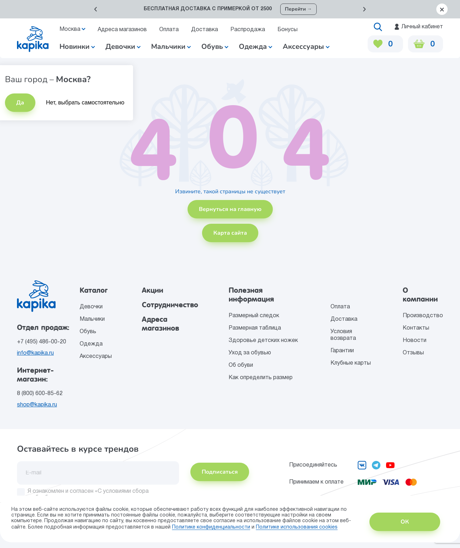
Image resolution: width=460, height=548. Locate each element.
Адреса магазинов (122, 29)
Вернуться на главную (230, 209)
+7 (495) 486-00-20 (41, 341)
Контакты (416, 328)
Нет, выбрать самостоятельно (85, 102)
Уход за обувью (250, 352)
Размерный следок (254, 315)
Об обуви (241, 365)
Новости (414, 340)
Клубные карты (350, 363)
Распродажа (247, 29)
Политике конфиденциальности (211, 527)
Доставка (204, 29)
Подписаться (220, 472)
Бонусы (287, 29)
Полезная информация (251, 294)
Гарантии (342, 350)
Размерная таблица (255, 328)
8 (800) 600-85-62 (40, 393)
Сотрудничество (170, 305)
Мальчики (171, 46)
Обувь (88, 331)
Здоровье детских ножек (263, 340)
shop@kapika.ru (37, 405)
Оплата (169, 29)
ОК (405, 522)
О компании (420, 294)
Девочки (122, 46)
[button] (95, 9)
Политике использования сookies (297, 527)
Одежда (91, 344)
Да (20, 103)
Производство (423, 315)
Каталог (94, 290)
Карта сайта (230, 233)
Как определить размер (261, 377)
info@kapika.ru (35, 353)
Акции (152, 290)
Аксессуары (96, 356)
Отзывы (413, 352)
